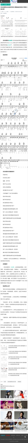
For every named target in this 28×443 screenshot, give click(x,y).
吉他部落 (10, 439)
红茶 (22, 435)
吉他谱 (5, 4)
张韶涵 (19, 381)
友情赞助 (8, 435)
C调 (5, 381)
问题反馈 (3, 435)
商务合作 (18, 435)
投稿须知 (13, 435)
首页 (2, 4)
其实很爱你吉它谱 (12, 381)
